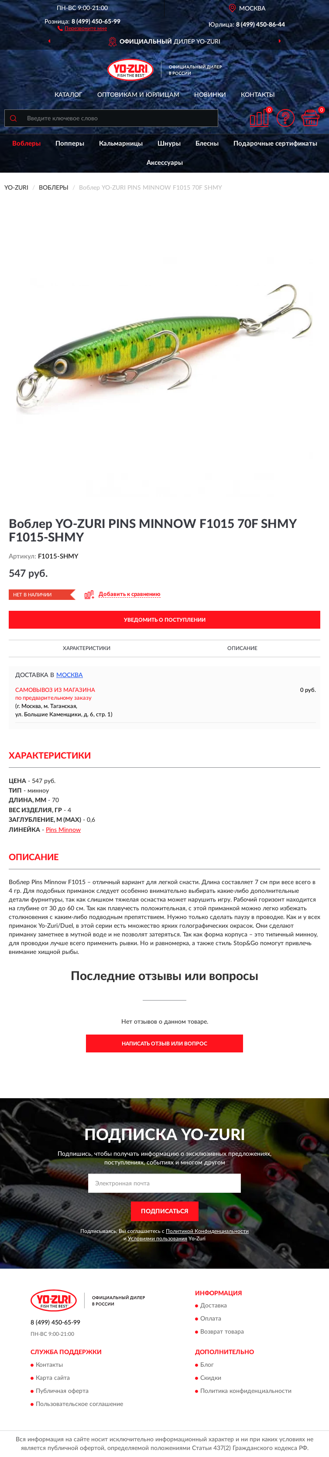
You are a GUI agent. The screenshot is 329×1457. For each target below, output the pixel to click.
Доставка (213, 1306)
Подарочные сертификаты (275, 143)
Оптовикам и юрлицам (138, 95)
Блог (207, 1365)
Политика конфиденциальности (245, 1391)
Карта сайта (53, 1378)
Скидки (210, 1378)
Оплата (210, 1319)
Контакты (258, 95)
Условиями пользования (157, 1238)
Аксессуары (165, 163)
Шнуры (169, 143)
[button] (82, 28)
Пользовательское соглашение (79, 1404)
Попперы (69, 143)
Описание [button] (242, 648)
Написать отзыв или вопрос (164, 1043)
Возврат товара (222, 1332)
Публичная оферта (62, 1391)
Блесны (207, 143)
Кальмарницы (121, 143)
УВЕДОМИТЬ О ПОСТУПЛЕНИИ (165, 620)
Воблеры (26, 143)
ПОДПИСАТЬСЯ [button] (164, 1211)
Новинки (210, 95)
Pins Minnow (63, 830)
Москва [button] (69, 675)
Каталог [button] (68, 95)
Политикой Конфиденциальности (207, 1231)
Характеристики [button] (86, 648)
